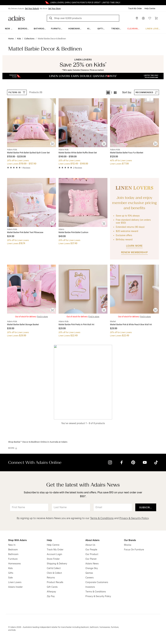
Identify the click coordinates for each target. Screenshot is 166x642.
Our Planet (91, 559)
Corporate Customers (96, 582)
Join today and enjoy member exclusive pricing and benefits (134, 202)
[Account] (143, 18)
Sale (10, 577)
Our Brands (130, 540)
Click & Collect (54, 573)
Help (49, 540)
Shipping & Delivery (57, 563)
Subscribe (146, 507)
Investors (90, 587)
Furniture (57, 29)
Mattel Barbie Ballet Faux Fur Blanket (126, 153)
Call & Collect (54, 568)
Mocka (127, 545)
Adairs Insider (15, 587)
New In (9, 29)
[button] (108, 93)
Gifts (10, 573)
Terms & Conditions (102, 518)
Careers (89, 577)
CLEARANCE (134, 29)
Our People (91, 549)
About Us (90, 545)
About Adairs (92, 540)
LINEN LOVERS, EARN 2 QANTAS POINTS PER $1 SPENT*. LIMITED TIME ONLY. (85, 2)
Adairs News (92, 563)
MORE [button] (13, 448)
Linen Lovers (153, 29)
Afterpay (51, 591)
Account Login (54, 554)
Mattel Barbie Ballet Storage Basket (23, 324)
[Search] (51, 18)
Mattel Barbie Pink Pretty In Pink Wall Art (76, 324)
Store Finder (53, 559)
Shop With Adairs (17, 540)
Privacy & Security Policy (134, 518)
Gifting (101, 29)
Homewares (75, 29)
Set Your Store (54, 8)
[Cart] (156, 18)
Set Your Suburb (32, 8)
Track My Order (135, 8)
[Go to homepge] (16, 17)
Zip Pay (51, 596)
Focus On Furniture (134, 549)
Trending (117, 29)
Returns (51, 577)
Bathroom (40, 29)
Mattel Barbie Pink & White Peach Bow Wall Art (131, 324)
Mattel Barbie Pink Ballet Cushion (73, 232)
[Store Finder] (136, 18)
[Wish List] (149, 18)
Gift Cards (52, 587)
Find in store (42, 317)
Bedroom (23, 29)
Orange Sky (91, 568)
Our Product (91, 554)
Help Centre (149, 8)
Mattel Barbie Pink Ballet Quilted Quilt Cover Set (28, 153)
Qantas (89, 573)
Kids (89, 29)
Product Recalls (55, 582)
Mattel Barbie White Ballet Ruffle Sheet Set (78, 153)
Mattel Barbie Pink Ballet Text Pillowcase (25, 232)
